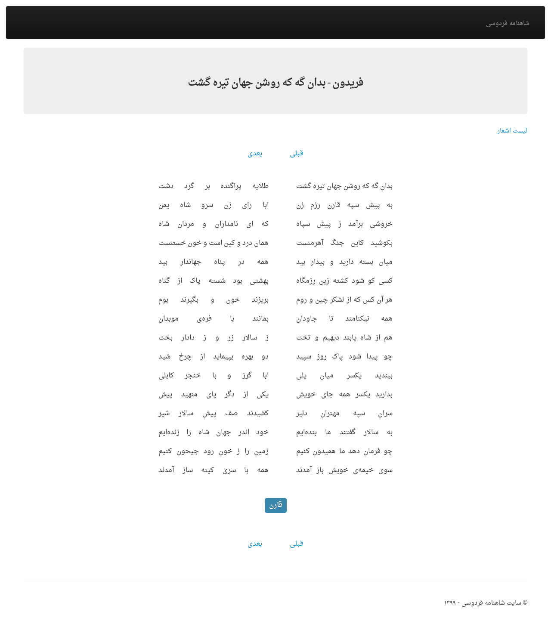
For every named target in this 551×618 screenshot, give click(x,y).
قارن (275, 505)
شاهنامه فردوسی (507, 23)
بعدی (255, 153)
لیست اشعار (512, 131)
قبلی (296, 153)
